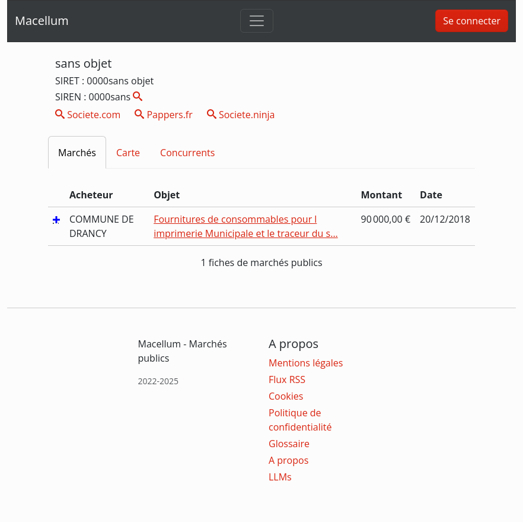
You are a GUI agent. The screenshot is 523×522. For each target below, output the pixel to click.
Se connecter (471, 20)
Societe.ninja (241, 114)
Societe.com (87, 114)
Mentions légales (306, 362)
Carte (128, 152)
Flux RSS (287, 379)
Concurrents (187, 152)
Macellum (42, 20)
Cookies (286, 396)
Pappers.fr (164, 114)
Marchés (77, 152)
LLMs (280, 476)
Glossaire (289, 443)
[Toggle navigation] (256, 21)
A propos (288, 460)
